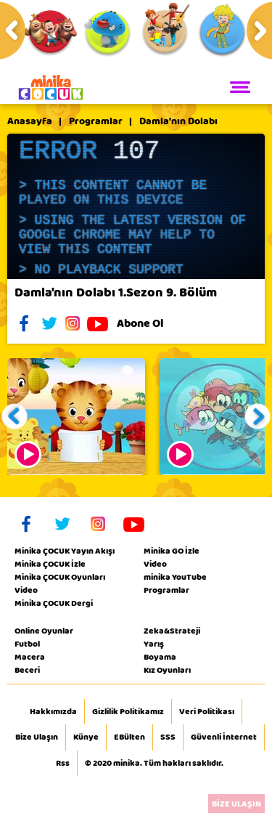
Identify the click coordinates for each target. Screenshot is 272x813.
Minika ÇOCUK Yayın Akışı (65, 550)
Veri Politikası (206, 712)
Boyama (160, 656)
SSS (168, 737)
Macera (30, 656)
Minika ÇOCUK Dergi (54, 603)
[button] (15, 416)
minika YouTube (175, 576)
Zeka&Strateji (172, 630)
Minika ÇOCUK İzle (50, 563)
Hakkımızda (53, 712)
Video (26, 589)
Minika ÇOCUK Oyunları (60, 576)
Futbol (27, 643)
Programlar (96, 121)
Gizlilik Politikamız (128, 712)
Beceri (27, 669)
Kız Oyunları (167, 669)
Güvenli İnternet (224, 737)
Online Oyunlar (44, 630)
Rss (63, 763)
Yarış (154, 643)
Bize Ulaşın (36, 737)
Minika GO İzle (171, 550)
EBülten (129, 737)
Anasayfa (29, 121)
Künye (86, 737)
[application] (136, 206)
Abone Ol (151, 323)
